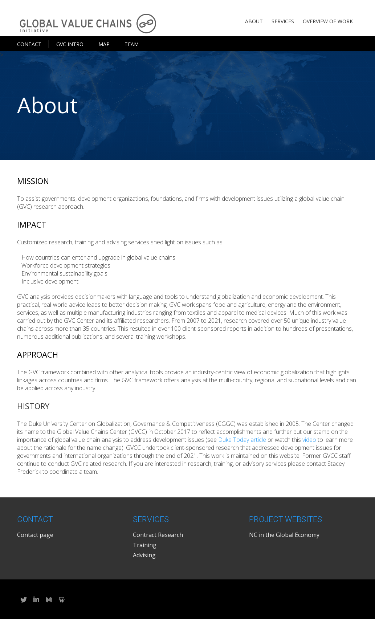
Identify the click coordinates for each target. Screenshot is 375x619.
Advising (144, 555)
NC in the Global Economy (284, 535)
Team (132, 44)
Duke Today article (242, 440)
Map (104, 44)
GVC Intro (69, 44)
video (309, 440)
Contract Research (158, 535)
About (254, 21)
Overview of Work (328, 21)
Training (144, 545)
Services (283, 21)
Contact (29, 44)
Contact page (35, 535)
